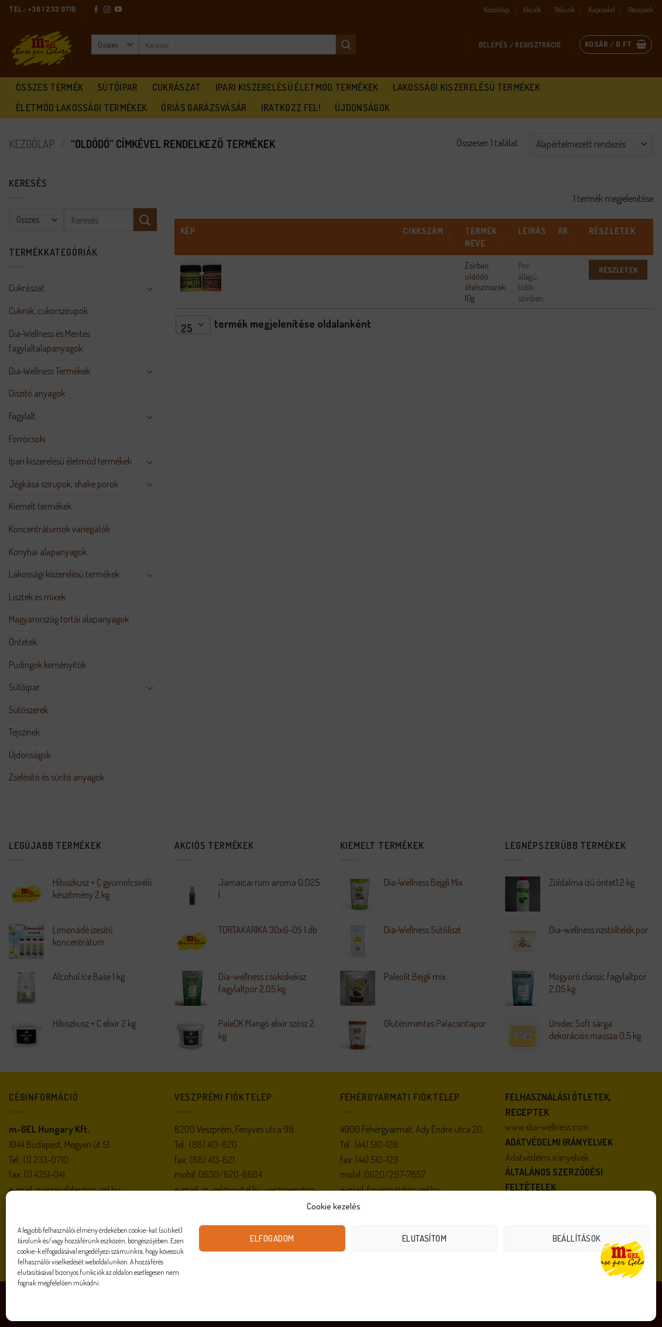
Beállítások (577, 1238)
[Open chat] (622, 1258)
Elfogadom (272, 1238)
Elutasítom (424, 1238)
